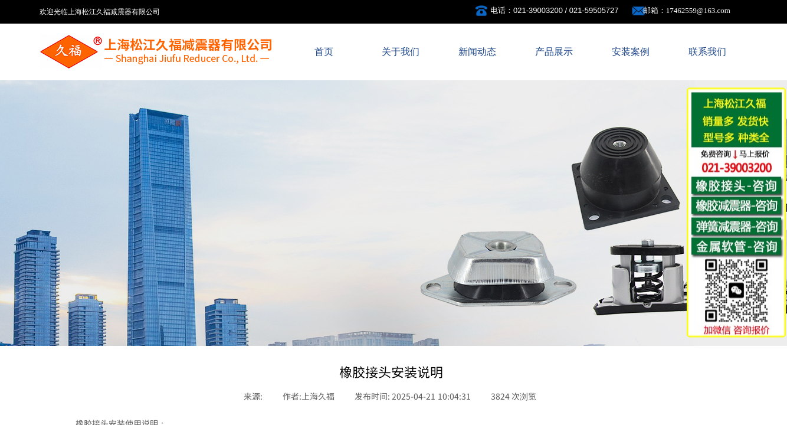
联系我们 (707, 52)
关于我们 (400, 52)
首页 (323, 52)
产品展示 (554, 52)
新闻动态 (477, 52)
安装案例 (631, 52)
